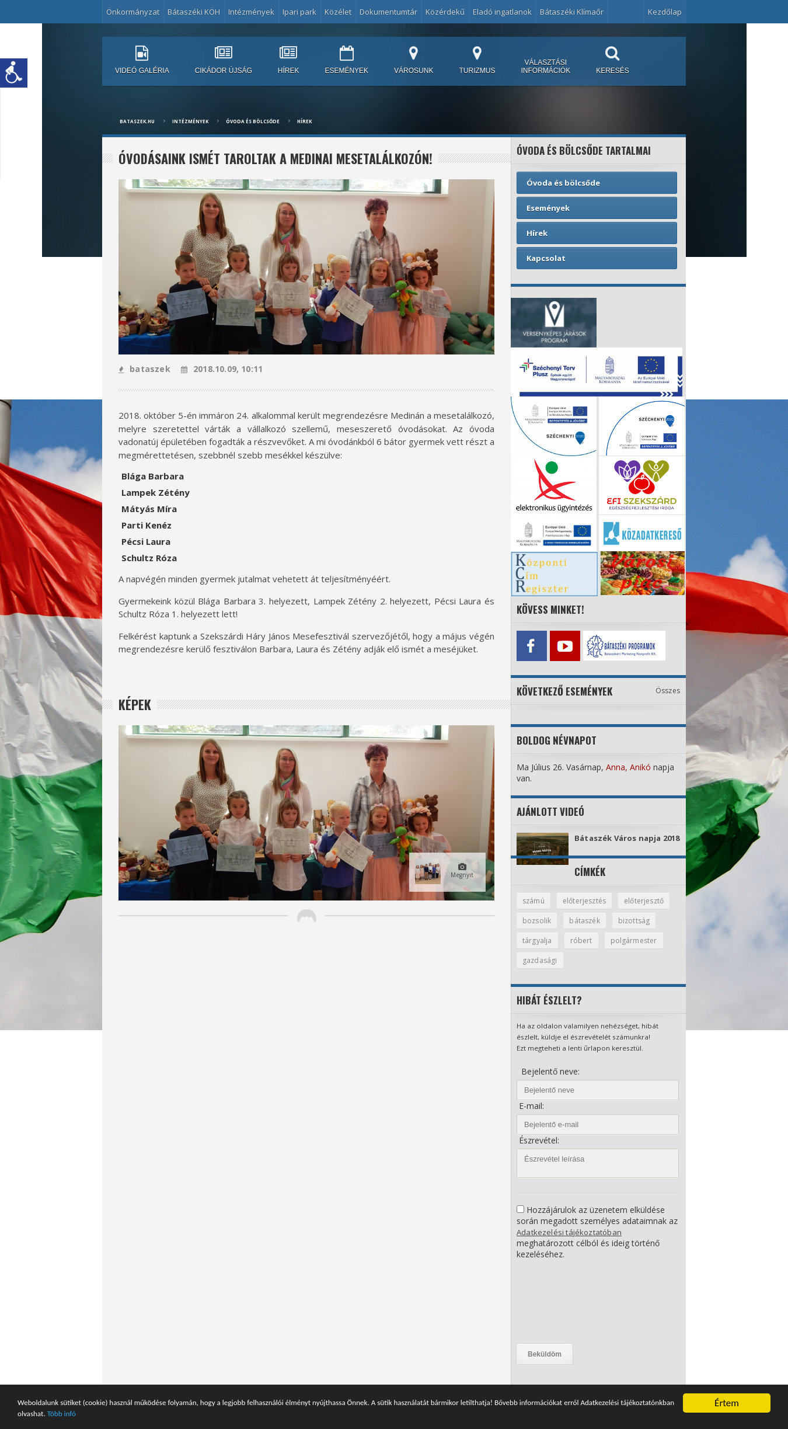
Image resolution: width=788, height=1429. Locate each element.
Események (548, 208)
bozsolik (598, 929)
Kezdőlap (665, 11)
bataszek (143, 368)
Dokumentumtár (388, 11)
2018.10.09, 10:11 (220, 368)
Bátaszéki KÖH (194, 11)
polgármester (546, 970)
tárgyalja (588, 950)
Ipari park (299, 11)
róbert (633, 950)
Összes (668, 688)
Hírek (304, 121)
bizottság (538, 950)
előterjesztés (587, 909)
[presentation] (564, 1312)
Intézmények (251, 11)
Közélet (338, 11)
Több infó (278, 1414)
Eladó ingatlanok (502, 11)
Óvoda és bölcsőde (253, 121)
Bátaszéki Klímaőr (572, 11)
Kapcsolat (546, 258)
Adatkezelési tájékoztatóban (570, 1242)
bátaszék (647, 929)
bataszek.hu (137, 121)
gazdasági (606, 970)
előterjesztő (543, 929)
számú (534, 909)
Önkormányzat (132, 11)
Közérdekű (445, 11)
